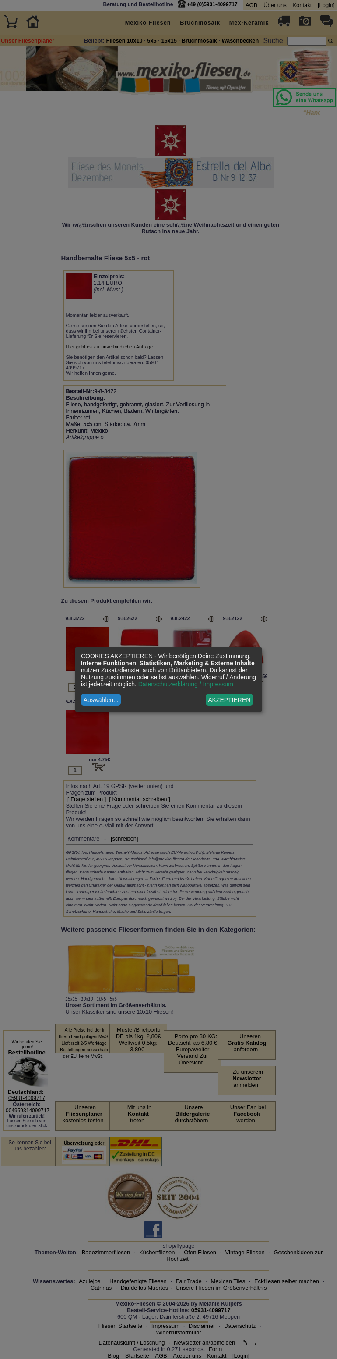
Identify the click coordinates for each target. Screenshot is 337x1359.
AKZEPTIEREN (229, 699)
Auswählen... (101, 699)
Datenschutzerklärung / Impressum (185, 684)
